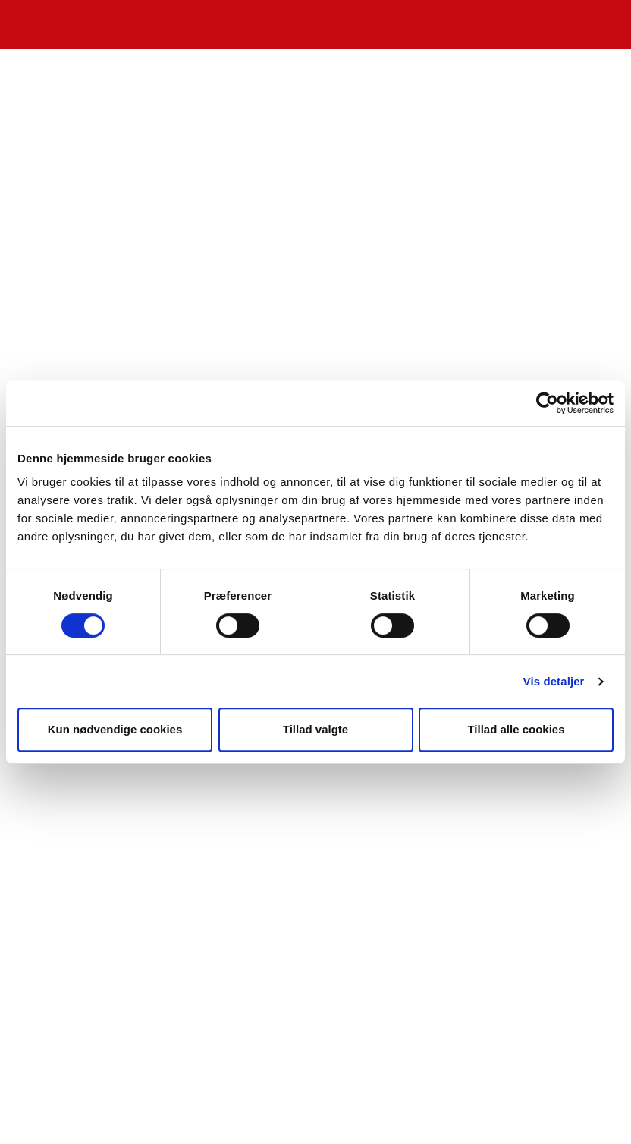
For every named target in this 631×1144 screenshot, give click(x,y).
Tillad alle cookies (515, 729)
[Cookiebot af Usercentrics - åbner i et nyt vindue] (547, 403)
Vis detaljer (554, 681)
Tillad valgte (315, 729)
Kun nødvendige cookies (115, 729)
